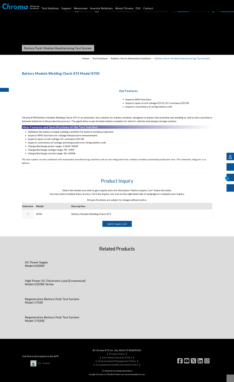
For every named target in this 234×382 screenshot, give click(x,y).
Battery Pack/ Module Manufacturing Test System (182, 58)
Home (85, 58)
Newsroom (84, 8)
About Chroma (128, 8)
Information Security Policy (117, 357)
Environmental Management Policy (117, 361)
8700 (39, 213)
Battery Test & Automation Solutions (131, 58)
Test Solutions (54, 8)
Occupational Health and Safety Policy (117, 364)
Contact (151, 8)
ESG (141, 8)
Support (70, 8)
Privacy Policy (117, 353)
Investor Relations (104, 8)
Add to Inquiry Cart (117, 223)
